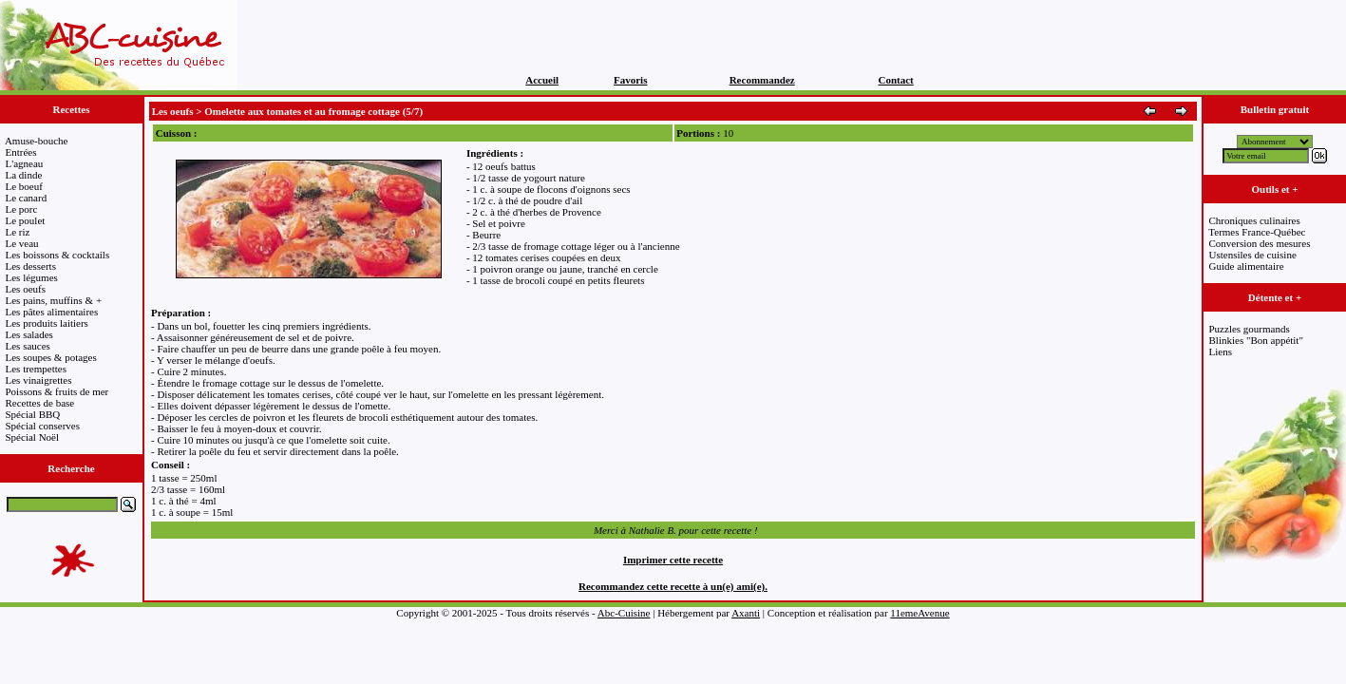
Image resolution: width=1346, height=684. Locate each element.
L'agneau (25, 163)
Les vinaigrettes (39, 380)
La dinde (24, 174)
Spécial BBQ (33, 414)
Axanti (745, 612)
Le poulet (26, 220)
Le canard (26, 197)
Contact (895, 80)
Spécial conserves (43, 425)
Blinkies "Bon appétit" (1256, 340)
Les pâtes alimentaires (52, 311)
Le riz (18, 232)
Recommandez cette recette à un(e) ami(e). (673, 586)
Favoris (630, 80)
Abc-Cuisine (624, 612)
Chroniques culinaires (1254, 220)
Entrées (21, 152)
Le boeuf (24, 186)
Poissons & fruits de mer (57, 391)
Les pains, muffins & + (54, 300)
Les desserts (31, 266)
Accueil (542, 80)
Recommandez (762, 80)
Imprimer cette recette (673, 559)
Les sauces (28, 346)
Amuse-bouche (36, 140)
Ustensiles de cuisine (1253, 254)
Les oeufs (26, 288)
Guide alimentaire (1246, 266)
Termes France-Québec (1256, 232)
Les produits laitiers (47, 323)
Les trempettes (36, 368)
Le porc (22, 209)
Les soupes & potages (51, 357)
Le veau (22, 243)
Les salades (29, 334)
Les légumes (32, 277)
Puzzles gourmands (1249, 328)
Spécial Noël (33, 437)
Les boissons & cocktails (58, 254)
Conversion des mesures (1260, 243)
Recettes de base (40, 402)
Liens (1220, 351)
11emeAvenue (919, 612)
